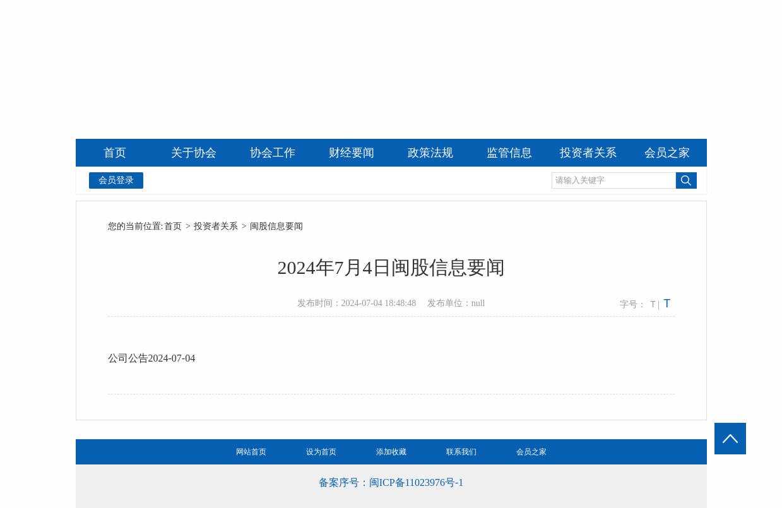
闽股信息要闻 (276, 226)
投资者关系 (216, 226)
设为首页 (321, 451)
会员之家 (531, 451)
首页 (173, 226)
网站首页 (251, 451)
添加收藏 (391, 451)
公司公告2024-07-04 (152, 358)
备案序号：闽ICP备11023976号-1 (391, 482)
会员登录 (116, 180)
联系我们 (461, 451)
